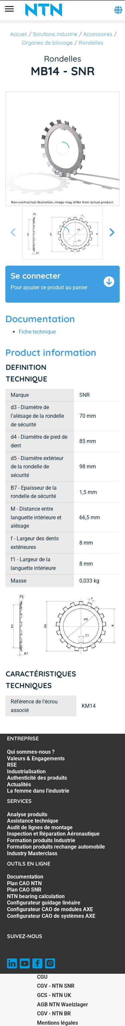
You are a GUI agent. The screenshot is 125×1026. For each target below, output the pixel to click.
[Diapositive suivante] (112, 233)
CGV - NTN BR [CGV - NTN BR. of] (54, 1013)
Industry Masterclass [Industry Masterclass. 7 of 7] (32, 853)
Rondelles (91, 42)
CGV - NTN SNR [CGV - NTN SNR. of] (55, 986)
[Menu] (9, 10)
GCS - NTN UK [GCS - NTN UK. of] (54, 995)
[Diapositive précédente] (13, 233)
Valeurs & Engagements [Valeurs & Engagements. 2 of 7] (36, 758)
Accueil (18, 34)
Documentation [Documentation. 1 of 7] (25, 877)
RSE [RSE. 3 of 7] (12, 765)
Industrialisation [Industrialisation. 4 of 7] (26, 771)
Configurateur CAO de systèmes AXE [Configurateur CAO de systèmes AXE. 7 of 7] (51, 916)
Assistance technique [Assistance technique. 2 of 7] (32, 821)
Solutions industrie (55, 34)
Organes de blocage (47, 42)
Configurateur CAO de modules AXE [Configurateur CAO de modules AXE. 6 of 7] (50, 909)
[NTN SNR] (44, 10)
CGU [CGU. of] (42, 977)
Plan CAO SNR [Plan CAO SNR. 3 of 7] (24, 890)
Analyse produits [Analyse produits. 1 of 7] (27, 814)
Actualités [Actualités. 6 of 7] (19, 784)
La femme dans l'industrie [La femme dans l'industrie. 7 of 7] (38, 791)
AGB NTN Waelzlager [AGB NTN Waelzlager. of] (62, 1004)
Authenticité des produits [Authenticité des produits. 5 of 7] (37, 778)
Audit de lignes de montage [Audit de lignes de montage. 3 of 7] (40, 827)
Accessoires (97, 34)
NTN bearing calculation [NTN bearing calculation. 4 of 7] (36, 896)
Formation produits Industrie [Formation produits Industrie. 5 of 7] (41, 840)
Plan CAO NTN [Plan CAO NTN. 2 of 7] (24, 883)
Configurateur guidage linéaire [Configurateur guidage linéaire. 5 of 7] (43, 902)
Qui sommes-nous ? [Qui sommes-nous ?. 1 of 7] (31, 752)
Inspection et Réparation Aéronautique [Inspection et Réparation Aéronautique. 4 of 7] (53, 834)
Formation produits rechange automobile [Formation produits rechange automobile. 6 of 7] (56, 847)
